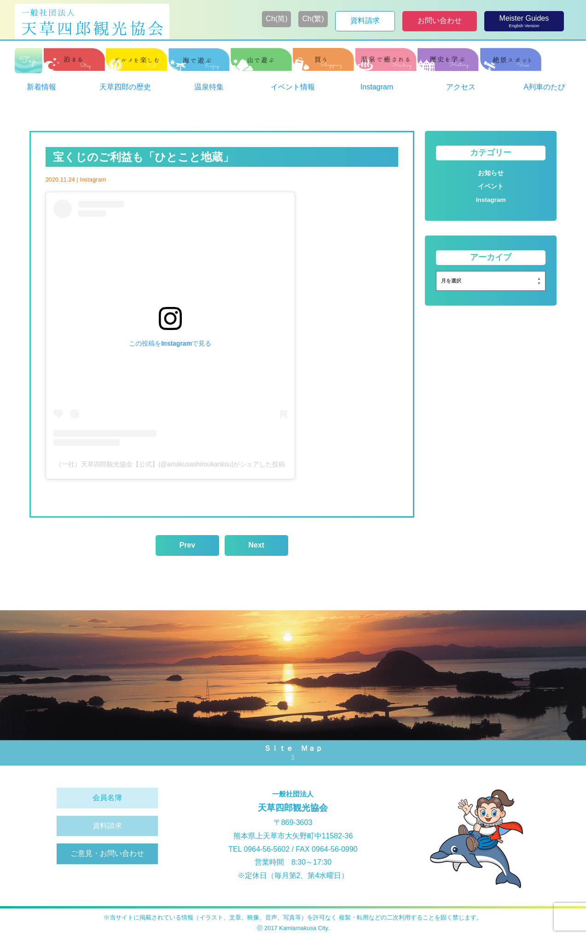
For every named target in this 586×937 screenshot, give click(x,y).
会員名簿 (107, 797)
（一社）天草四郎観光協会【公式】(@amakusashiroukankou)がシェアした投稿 (170, 464)
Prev (187, 545)
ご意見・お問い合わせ (107, 853)
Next (256, 545)
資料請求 (107, 826)
